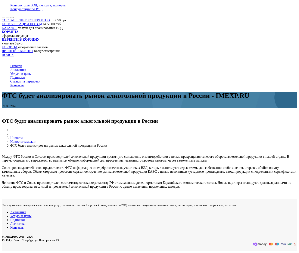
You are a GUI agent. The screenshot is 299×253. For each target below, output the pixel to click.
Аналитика (18, 70)
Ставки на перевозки (25, 81)
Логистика (17, 223)
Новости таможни (23, 141)
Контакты (17, 85)
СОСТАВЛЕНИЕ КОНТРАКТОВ (26, 20)
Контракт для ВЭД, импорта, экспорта (38, 5)
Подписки (17, 77)
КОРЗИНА (10, 47)
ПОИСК (8, 55)
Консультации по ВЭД (26, 9)
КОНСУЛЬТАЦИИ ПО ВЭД (22, 24)
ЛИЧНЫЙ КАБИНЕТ (17, 51)
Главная (16, 66)
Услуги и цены (20, 73)
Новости (16, 138)
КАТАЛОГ (9, 28)
